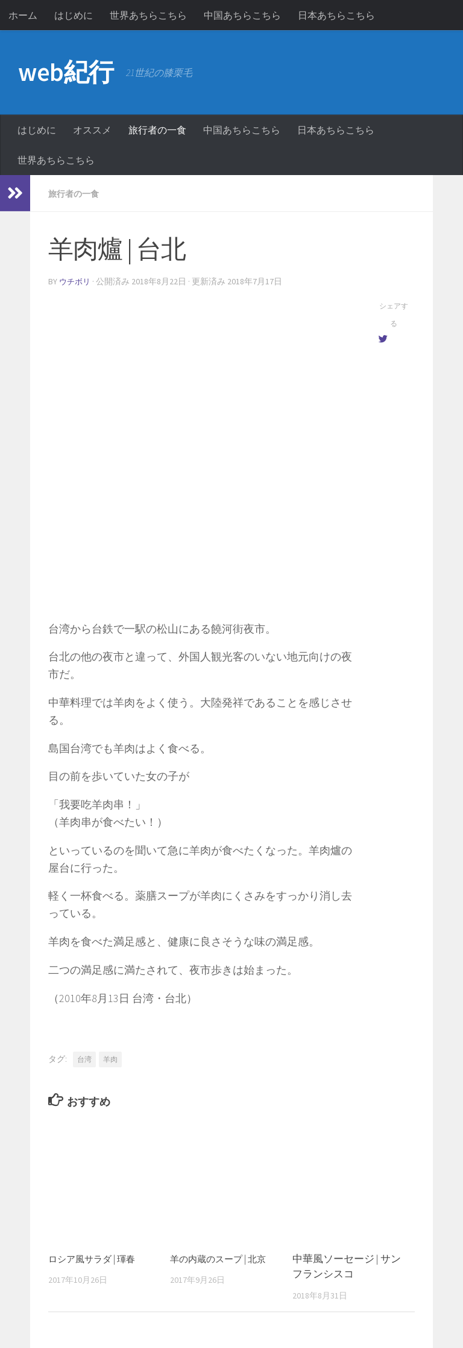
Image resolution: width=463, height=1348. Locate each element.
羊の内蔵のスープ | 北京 (224, 1257)
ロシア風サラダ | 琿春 (97, 1257)
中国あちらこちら (242, 15)
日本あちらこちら (336, 15)
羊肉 (110, 1057)
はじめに (73, 15)
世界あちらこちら (148, 15)
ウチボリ (76, 280)
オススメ (92, 130)
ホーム (22, 15)
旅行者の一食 (157, 130)
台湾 (84, 1057)
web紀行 (66, 72)
